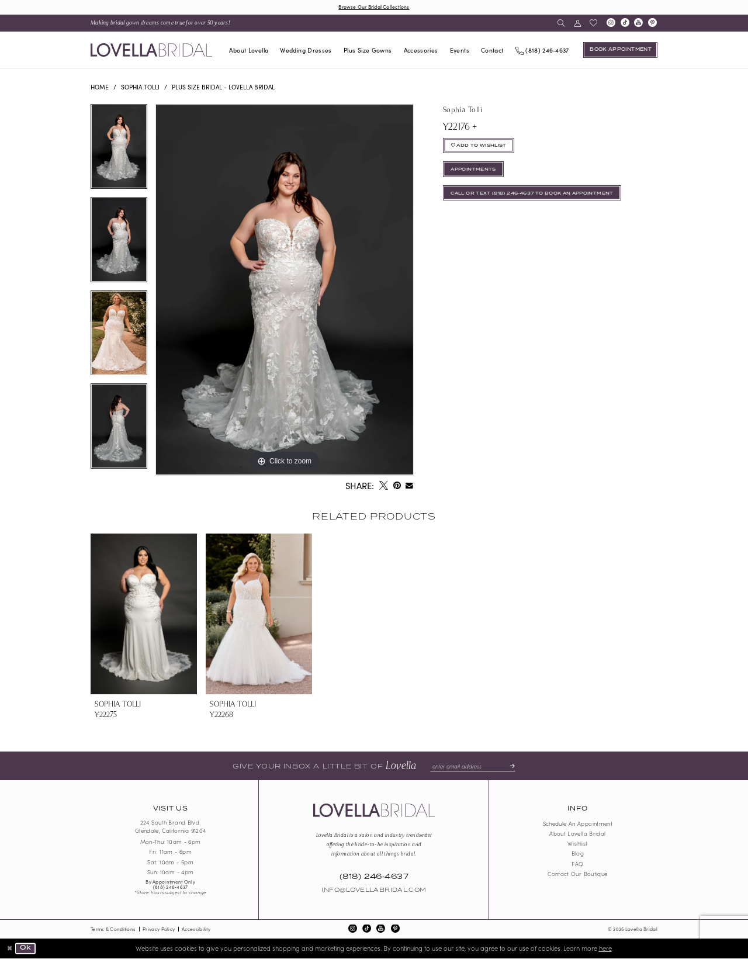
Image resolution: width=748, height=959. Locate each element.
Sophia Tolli (140, 86)
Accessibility (196, 929)
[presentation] (144, 614)
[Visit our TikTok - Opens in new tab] (624, 23)
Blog (578, 854)
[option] (119, 151)
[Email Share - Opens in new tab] (410, 486)
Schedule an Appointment (578, 824)
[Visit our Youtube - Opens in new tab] (638, 23)
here (605, 948)
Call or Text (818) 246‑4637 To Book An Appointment (536, 195)
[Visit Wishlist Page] (593, 23)
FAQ (577, 864)
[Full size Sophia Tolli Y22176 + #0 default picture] (284, 290)
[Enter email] (472, 765)
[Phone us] (542, 50)
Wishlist (577, 844)
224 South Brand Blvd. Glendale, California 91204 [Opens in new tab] (170, 827)
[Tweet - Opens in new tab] (383, 486)
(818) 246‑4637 (170, 887)
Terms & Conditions (113, 929)
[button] (577, 23)
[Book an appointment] (620, 50)
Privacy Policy (159, 929)
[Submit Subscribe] (510, 765)
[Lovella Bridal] (151, 50)
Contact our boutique (577, 874)
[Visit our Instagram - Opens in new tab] (610, 23)
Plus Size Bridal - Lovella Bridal (223, 86)
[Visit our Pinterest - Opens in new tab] (652, 23)
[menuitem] (160, 23)
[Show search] (561, 23)
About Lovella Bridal (577, 834)
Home (100, 86)
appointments (474, 171)
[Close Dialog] (9, 948)
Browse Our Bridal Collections (374, 6)
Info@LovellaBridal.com (373, 890)
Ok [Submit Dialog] (26, 948)
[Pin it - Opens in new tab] (397, 486)
